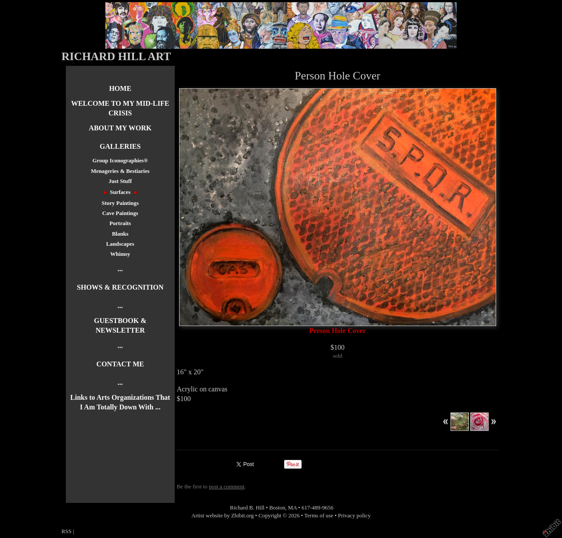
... (120, 269)
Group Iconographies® (120, 161)
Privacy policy (354, 516)
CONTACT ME (120, 364)
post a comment (227, 487)
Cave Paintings (120, 213)
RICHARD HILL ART (116, 56)
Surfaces (120, 192)
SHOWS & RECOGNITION (120, 287)
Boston (277, 508)
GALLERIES (120, 146)
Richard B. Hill (247, 508)
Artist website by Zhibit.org (222, 516)
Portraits (120, 223)
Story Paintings (120, 203)
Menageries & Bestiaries (120, 171)
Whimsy (120, 254)
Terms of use (318, 516)
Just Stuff (120, 181)
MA (292, 508)
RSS (66, 531)
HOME (120, 88)
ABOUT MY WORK (120, 128)
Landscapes (120, 244)
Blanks (120, 234)
